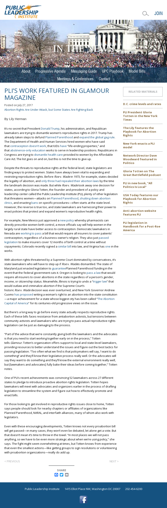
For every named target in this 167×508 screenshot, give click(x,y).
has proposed (23, 294)
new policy (67, 220)
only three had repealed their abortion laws (70, 181)
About (26, 71)
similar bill (64, 246)
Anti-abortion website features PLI (139, 212)
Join (158, 13)
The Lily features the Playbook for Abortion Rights (139, 131)
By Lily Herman (15, 119)
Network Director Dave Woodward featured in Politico (140, 159)
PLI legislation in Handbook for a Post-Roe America (141, 226)
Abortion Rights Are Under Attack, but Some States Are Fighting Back (48, 110)
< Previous (12, 461)
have (63, 146)
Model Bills (137, 71)
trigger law (100, 281)
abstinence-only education (27, 150)
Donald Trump (50, 128)
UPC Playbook (113, 71)
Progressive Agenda (50, 71)
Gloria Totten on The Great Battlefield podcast (142, 173)
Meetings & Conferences (75, 79)
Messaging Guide (84, 71)
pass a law (94, 273)
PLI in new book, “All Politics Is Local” (137, 185)
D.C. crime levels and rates (142, 104)
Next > (114, 461)
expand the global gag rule (97, 137)
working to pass (31, 233)
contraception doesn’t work (28, 146)
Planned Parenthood (59, 137)
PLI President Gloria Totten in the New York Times (140, 116)
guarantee (59, 268)
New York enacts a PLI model (139, 145)
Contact (104, 79)
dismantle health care (48, 155)
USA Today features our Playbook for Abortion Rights (140, 198)
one (107, 246)
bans (34, 203)
